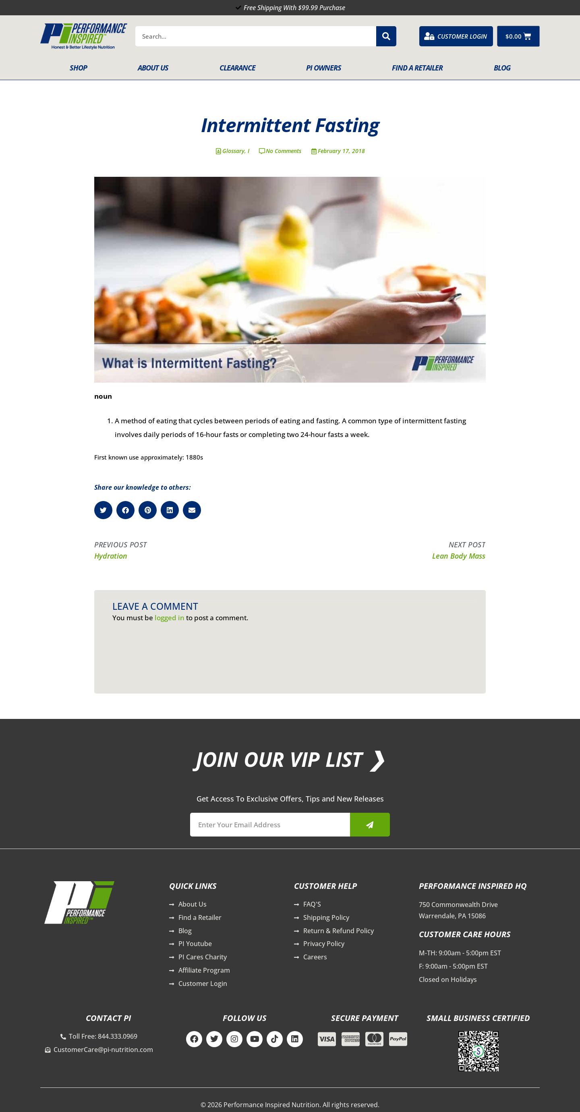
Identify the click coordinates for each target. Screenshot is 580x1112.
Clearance (237, 67)
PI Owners (323, 67)
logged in (169, 618)
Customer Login (462, 36)
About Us (153, 67)
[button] (103, 510)
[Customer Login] (429, 36)
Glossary (233, 151)
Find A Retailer (417, 67)
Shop (78, 67)
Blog (502, 67)
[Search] (386, 36)
